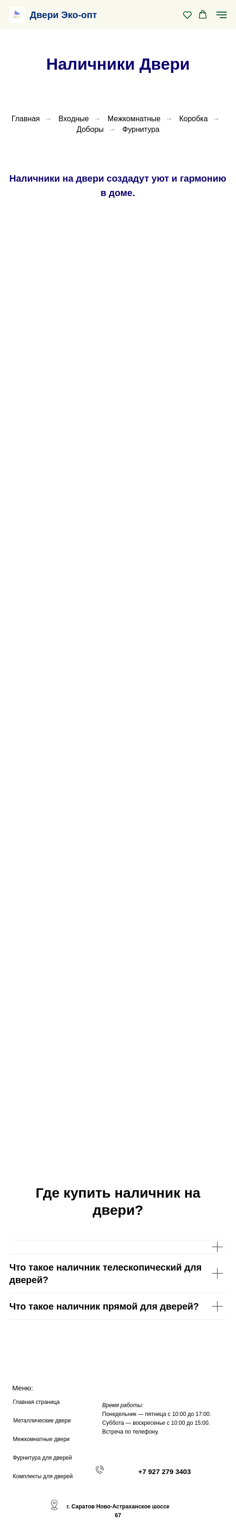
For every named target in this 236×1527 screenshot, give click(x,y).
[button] (187, 14)
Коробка (193, 119)
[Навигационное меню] (221, 15)
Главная (26, 119)
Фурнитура (141, 129)
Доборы (89, 129)
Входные (74, 119)
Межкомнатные (134, 119)
